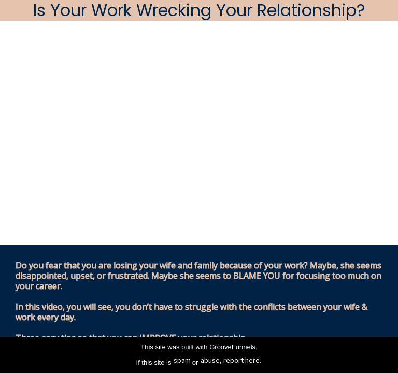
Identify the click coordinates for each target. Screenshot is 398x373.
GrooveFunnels (232, 347)
